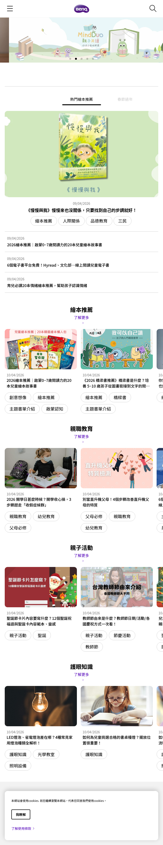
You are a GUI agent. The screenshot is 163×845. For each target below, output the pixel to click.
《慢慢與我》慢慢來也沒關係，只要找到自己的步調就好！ (81, 210)
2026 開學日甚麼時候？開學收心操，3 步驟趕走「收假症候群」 (39, 502)
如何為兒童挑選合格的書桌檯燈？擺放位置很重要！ (117, 740)
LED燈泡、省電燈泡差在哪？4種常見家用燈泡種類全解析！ (40, 740)
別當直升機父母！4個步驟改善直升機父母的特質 (116, 502)
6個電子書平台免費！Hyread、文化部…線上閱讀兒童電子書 (58, 265)
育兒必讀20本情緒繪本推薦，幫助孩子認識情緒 (47, 285)
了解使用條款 (23, 828)
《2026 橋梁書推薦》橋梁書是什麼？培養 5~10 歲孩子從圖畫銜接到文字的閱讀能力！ (116, 383)
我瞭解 (21, 814)
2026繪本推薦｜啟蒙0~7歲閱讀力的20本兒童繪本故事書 (54, 244)
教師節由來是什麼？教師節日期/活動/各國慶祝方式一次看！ (116, 621)
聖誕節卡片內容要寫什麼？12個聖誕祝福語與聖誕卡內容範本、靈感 (39, 621)
